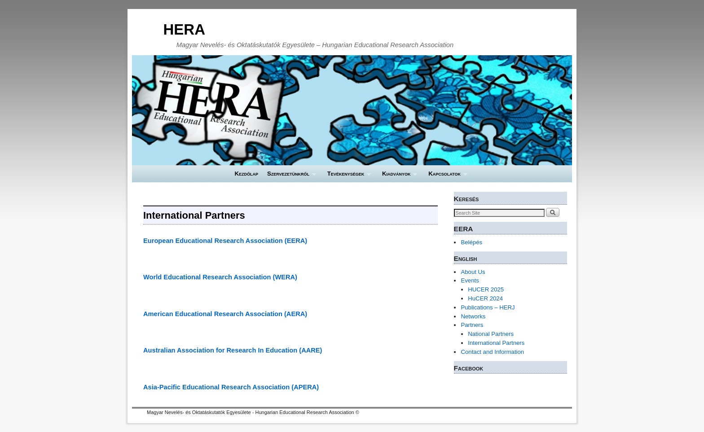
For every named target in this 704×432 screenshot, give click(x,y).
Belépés (471, 242)
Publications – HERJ (488, 307)
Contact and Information (492, 351)
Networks (473, 316)
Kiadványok (397, 176)
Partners (472, 325)
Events (470, 280)
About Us (473, 272)
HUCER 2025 (486, 289)
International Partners (496, 342)
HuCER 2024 (485, 298)
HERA (184, 29)
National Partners (491, 334)
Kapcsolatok (445, 176)
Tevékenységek (347, 176)
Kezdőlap (246, 173)
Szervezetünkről (289, 176)
